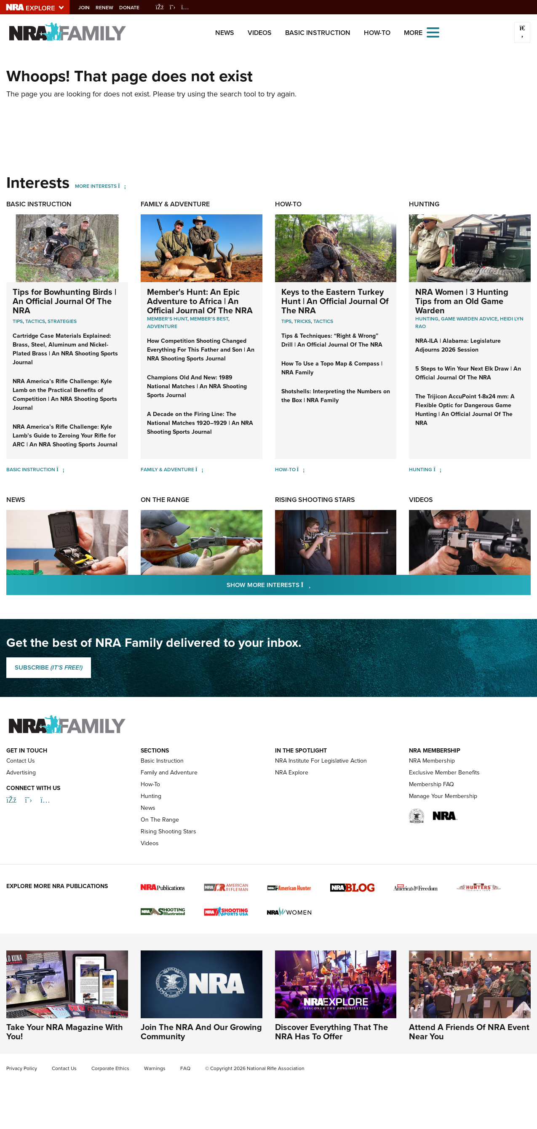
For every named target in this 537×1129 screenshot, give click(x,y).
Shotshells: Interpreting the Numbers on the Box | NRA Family (335, 396)
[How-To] (301, 469)
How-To (377, 32)
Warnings (155, 1068)
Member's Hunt (167, 319)
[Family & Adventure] (199, 469)
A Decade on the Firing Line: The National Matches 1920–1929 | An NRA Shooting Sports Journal (200, 423)
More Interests (96, 186)
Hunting (424, 204)
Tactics (35, 321)
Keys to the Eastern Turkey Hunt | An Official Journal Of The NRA (335, 301)
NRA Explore (291, 772)
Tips (18, 321)
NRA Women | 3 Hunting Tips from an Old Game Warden (461, 301)
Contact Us (20, 760)
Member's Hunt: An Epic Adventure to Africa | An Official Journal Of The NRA (200, 301)
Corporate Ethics (110, 1068)
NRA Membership (432, 760)
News (224, 32)
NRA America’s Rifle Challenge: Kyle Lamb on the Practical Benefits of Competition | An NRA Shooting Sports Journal (65, 394)
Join (90, 7)
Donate (136, 7)
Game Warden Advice (469, 319)
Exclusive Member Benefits (444, 772)
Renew (111, 7)
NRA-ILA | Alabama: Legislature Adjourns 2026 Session (458, 345)
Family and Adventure (169, 772)
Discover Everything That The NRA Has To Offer (331, 1032)
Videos (260, 32)
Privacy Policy (21, 1068)
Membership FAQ (431, 784)
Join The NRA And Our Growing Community (201, 1032)
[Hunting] (437, 469)
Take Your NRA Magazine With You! (64, 1032)
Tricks (302, 321)
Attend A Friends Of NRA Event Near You (469, 1032)
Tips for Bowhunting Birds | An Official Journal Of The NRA (64, 301)
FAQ (185, 1068)
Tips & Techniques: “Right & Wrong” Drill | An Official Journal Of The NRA (331, 340)
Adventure (162, 326)
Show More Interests (314, 585)
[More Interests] (122, 186)
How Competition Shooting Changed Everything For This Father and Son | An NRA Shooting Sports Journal (200, 349)
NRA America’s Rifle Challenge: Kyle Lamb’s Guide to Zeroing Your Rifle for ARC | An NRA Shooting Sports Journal (65, 435)
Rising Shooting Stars (315, 499)
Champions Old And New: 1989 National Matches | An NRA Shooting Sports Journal (197, 386)
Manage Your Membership (443, 796)
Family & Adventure (175, 204)
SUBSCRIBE (49, 667)
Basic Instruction (317, 32)
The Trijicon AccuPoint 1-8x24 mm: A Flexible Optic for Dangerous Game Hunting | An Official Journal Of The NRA (465, 409)
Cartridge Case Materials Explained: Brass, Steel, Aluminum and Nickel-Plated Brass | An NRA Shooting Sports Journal (65, 349)
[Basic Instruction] (60, 469)
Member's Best (209, 319)
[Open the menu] (433, 31)
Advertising (21, 772)
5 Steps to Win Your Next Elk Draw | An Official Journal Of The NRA (468, 373)
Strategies (62, 321)
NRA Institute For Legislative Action (321, 760)
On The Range (165, 499)
